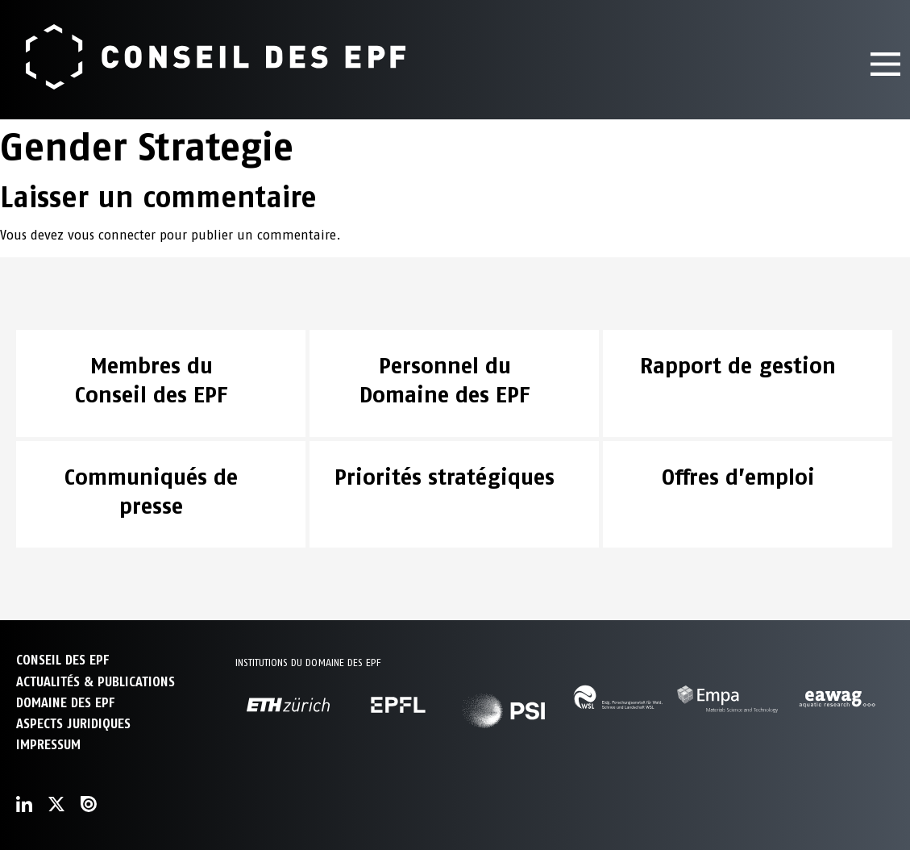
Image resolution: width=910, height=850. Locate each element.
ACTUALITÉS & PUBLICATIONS (95, 682)
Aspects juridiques (73, 723)
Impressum (48, 744)
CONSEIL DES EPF (62, 660)
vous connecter (112, 235)
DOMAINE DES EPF (65, 702)
